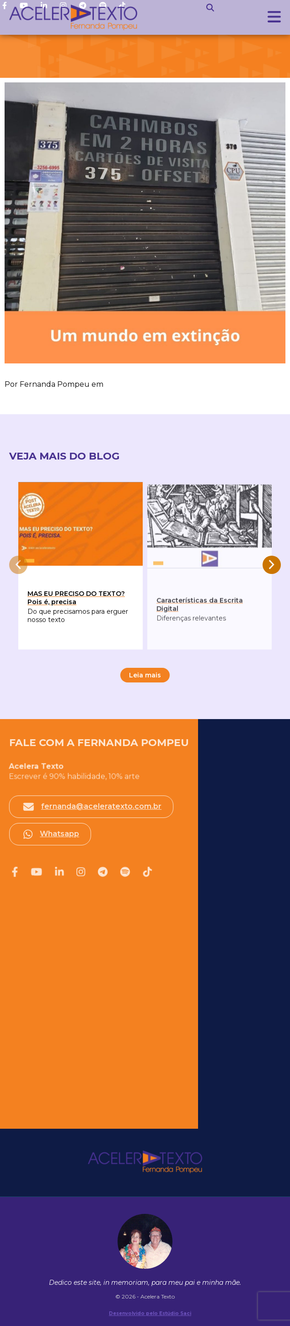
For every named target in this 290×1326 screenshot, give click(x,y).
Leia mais (145, 675)
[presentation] (18, 565)
